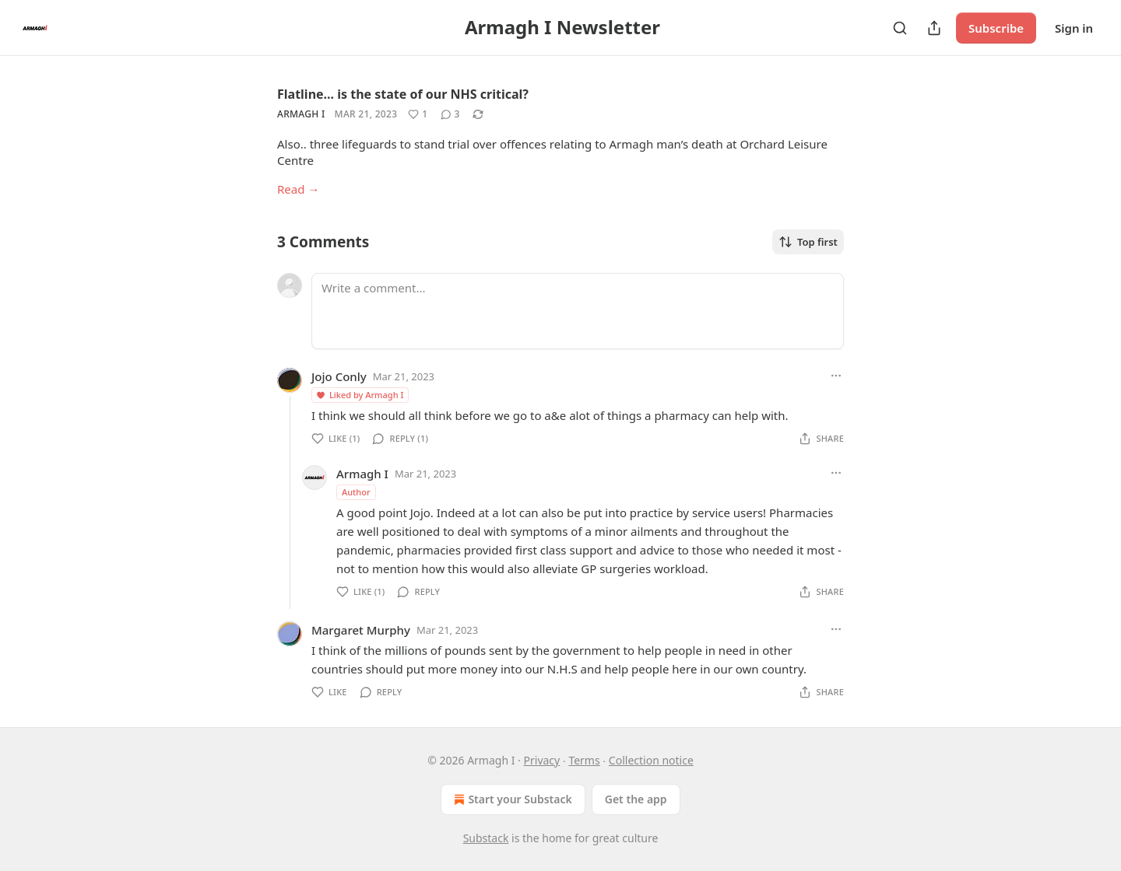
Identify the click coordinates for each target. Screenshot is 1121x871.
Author (356, 492)
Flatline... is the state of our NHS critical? (403, 94)
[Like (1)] (417, 114)
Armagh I (301, 114)
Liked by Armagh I (359, 395)
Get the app (636, 799)
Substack (486, 838)
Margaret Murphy (360, 630)
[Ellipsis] (836, 375)
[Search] (899, 28)
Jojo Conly (339, 376)
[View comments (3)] (450, 114)
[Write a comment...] (577, 311)
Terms (583, 760)
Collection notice (651, 760)
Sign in (1074, 28)
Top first (808, 242)
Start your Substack (511, 799)
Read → (298, 189)
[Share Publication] (934, 28)
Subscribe (996, 28)
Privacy (542, 760)
